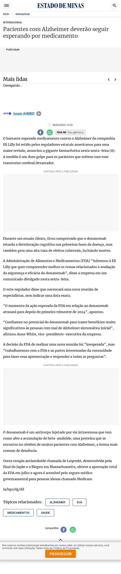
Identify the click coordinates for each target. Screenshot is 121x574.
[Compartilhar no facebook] (40, 132)
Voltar (108, 79)
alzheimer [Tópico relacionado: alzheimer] (57, 502)
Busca (114, 5)
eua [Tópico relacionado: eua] (79, 502)
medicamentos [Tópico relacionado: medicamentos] (18, 512)
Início (6, 14)
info (38, 113)
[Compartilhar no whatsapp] (50, 132)
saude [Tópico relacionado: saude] (45, 512)
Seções (6, 5)
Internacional (23, 14)
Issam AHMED (23, 113)
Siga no (61, 132)
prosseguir (60, 554)
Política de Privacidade (66, 548)
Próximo (115, 79)
